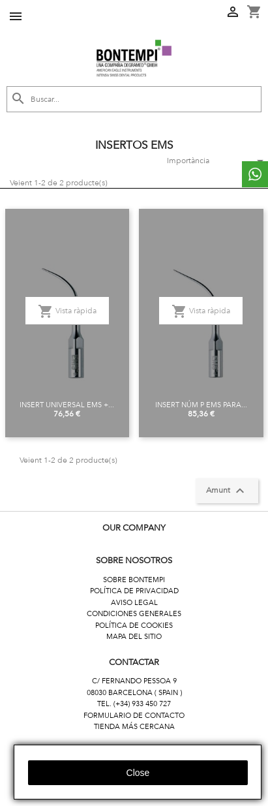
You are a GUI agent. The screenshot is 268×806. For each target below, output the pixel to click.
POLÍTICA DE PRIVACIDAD (134, 591)
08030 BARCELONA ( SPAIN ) (134, 693)
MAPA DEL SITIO (134, 636)
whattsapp (255, 174)
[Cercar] (134, 99)
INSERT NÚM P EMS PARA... (201, 405)
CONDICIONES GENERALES (134, 614)
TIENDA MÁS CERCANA (134, 726)
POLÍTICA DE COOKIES (134, 625)
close (138, 772)
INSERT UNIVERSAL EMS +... (67, 405)
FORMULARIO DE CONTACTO (134, 715)
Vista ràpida (67, 311)
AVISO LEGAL (134, 602)
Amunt (227, 491)
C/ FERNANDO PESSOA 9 (134, 681)
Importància (212, 161)
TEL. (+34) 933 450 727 (134, 704)
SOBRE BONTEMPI (134, 580)
